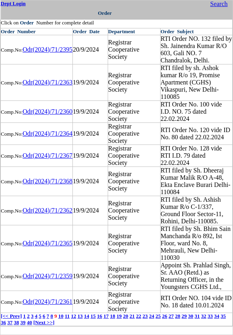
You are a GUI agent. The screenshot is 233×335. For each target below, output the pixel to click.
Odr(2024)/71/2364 (47, 133)
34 (216, 316)
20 (125, 316)
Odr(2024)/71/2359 (47, 276)
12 (73, 316)
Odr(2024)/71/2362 (47, 210)
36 (3, 322)
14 (86, 316)
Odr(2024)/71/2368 (47, 181)
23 (145, 316)
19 (119, 316)
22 (138, 316)
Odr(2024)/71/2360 (47, 111)
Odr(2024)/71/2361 (47, 301)
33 (210, 316)
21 (132, 316)
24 (151, 316)
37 (9, 322)
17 (106, 316)
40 (29, 322)
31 (197, 316)
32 (203, 316)
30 (190, 316)
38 (16, 322)
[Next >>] (43, 322)
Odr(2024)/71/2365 (47, 243)
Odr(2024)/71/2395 (47, 49)
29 (184, 316)
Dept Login (13, 3)
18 (112, 316)
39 (23, 322)
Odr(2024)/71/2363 (47, 82)
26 (164, 316)
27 (171, 316)
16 (99, 316)
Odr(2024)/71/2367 (47, 155)
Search (219, 3)
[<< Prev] (11, 316)
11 (67, 316)
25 (158, 316)
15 (93, 316)
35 (223, 316)
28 (177, 316)
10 (60, 316)
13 (80, 316)
